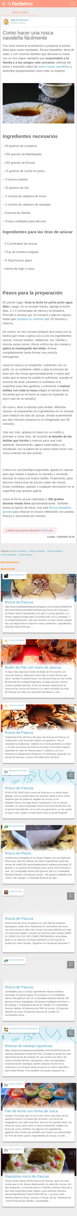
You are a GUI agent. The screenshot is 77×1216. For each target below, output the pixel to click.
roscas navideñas (8, 555)
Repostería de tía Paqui (18, 771)
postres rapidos (25, 555)
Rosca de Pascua (19, 602)
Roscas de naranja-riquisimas (28, 1046)
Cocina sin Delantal (16, 640)
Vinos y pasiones (15, 1149)
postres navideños (37, 551)
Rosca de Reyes (18, 853)
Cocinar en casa (15, 891)
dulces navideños (55, 551)
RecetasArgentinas (16, 826)
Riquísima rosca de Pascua (27, 1176)
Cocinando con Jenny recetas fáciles (23, 1028)
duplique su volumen (30, 319)
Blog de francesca (19, 20)
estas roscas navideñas (53, 66)
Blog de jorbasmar (16, 1084)
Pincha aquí (47, 530)
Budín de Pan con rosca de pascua (33, 667)
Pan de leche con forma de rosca (31, 1111)
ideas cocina (19, 12)
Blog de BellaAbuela (17, 575)
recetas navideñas (18, 551)
